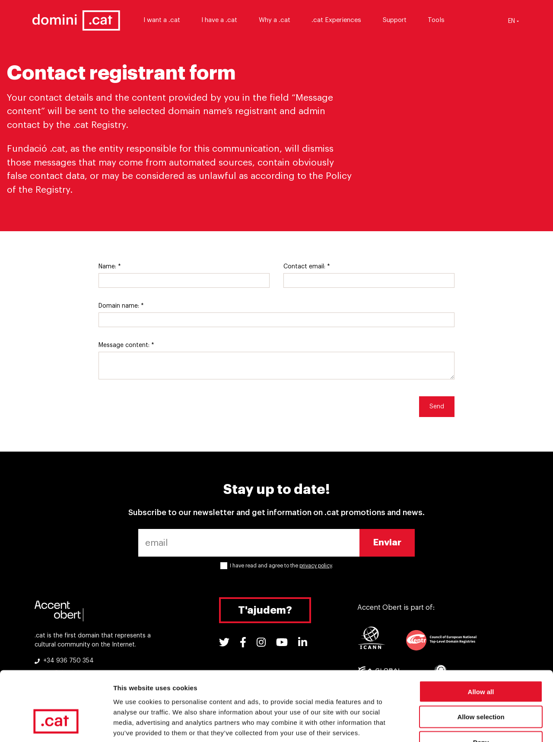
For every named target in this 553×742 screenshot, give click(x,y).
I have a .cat (224, 20)
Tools (440, 20)
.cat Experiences (340, 20)
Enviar (387, 542)
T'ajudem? (265, 610)
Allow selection (480, 661)
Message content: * (126, 345)
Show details (453, 725)
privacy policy (315, 565)
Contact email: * (306, 267)
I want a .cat (165, 20)
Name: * (110, 267)
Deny (481, 687)
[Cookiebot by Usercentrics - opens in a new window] (56, 725)
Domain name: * (121, 306)
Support (398, 20)
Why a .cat (278, 20)
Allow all (481, 636)
